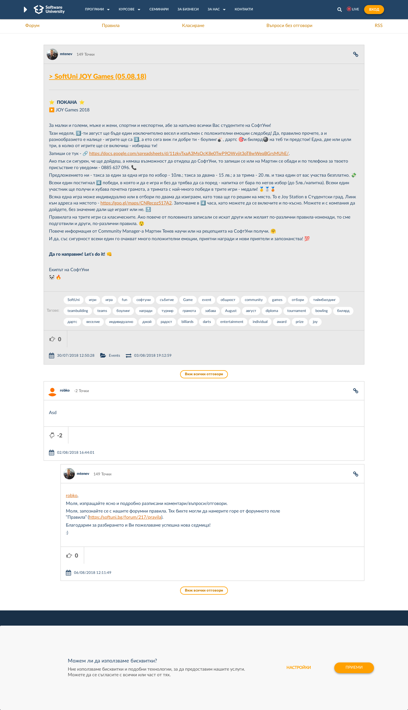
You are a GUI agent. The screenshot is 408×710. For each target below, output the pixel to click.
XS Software (246, 590)
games (277, 300)
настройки (297, 668)
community (254, 300)
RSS (379, 25)
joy (315, 322)
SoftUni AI (178, 608)
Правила (111, 25)
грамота (189, 311)
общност (228, 300)
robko (65, 374)
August (231, 311)
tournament (296, 311)
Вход (374, 9)
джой (146, 322)
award (281, 322)
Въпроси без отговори (289, 25)
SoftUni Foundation (186, 625)
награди (145, 311)
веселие (93, 322)
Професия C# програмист (67, 625)
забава (210, 311)
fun (124, 300)
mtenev (66, 54)
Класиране (193, 25)
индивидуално (121, 322)
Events (138, 339)
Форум (32, 25)
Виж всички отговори (204, 357)
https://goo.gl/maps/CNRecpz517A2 (136, 203)
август (251, 311)
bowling (321, 311)
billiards (187, 322)
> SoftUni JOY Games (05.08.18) (97, 76)
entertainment (231, 322)
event (206, 300)
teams (102, 311)
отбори (298, 300)
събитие (167, 300)
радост (166, 322)
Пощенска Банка (251, 625)
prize (300, 322)
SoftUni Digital (181, 590)
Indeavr (242, 608)
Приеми (353, 668)
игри (92, 300)
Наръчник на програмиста (68, 608)
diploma (272, 311)
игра (109, 300)
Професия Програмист (64, 616)
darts (207, 322)
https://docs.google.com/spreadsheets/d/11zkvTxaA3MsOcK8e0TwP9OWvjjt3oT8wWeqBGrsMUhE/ (189, 153)
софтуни (143, 300)
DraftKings (245, 616)
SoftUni (74, 300)
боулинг (123, 311)
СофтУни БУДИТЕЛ (186, 616)
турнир (167, 311)
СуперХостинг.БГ (251, 599)
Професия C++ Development (126, 603)
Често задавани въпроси (66, 590)
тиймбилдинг (324, 300)
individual (260, 322)
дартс (72, 322)
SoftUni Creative (183, 599)
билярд (343, 311)
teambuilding (78, 311)
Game (188, 300)
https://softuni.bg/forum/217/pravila (125, 483)
